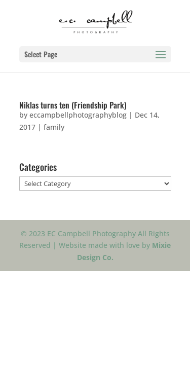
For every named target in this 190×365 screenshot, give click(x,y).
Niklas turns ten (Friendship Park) (73, 105)
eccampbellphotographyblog (78, 115)
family (54, 127)
